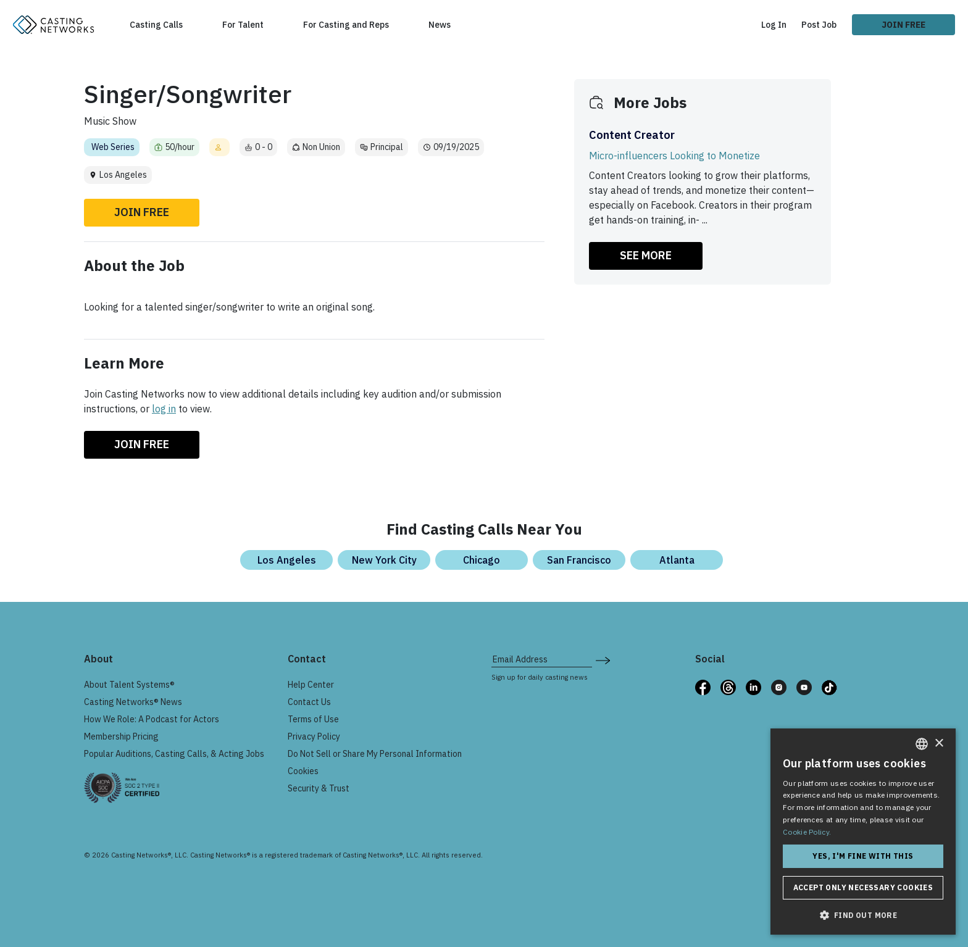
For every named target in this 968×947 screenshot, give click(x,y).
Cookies (303, 771)
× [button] (938, 743)
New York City (384, 560)
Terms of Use (313, 719)
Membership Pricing (121, 736)
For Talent (243, 24)
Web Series (113, 146)
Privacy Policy (314, 736)
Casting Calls (156, 24)
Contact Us (309, 701)
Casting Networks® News (133, 701)
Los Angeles (286, 560)
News (439, 24)
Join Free (903, 24)
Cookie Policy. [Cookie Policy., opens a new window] (807, 831)
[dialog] (863, 831)
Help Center (311, 684)
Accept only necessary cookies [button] (863, 887)
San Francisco (579, 560)
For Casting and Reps (346, 24)
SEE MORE (646, 255)
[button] (863, 914)
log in (164, 409)
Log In (773, 24)
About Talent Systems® (129, 684)
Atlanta (677, 560)
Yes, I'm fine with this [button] (862, 856)
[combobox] (922, 744)
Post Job (819, 24)
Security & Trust (318, 788)
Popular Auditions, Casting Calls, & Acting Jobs (174, 753)
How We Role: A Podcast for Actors (151, 719)
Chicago (481, 560)
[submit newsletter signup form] (603, 659)
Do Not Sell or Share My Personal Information (375, 753)
